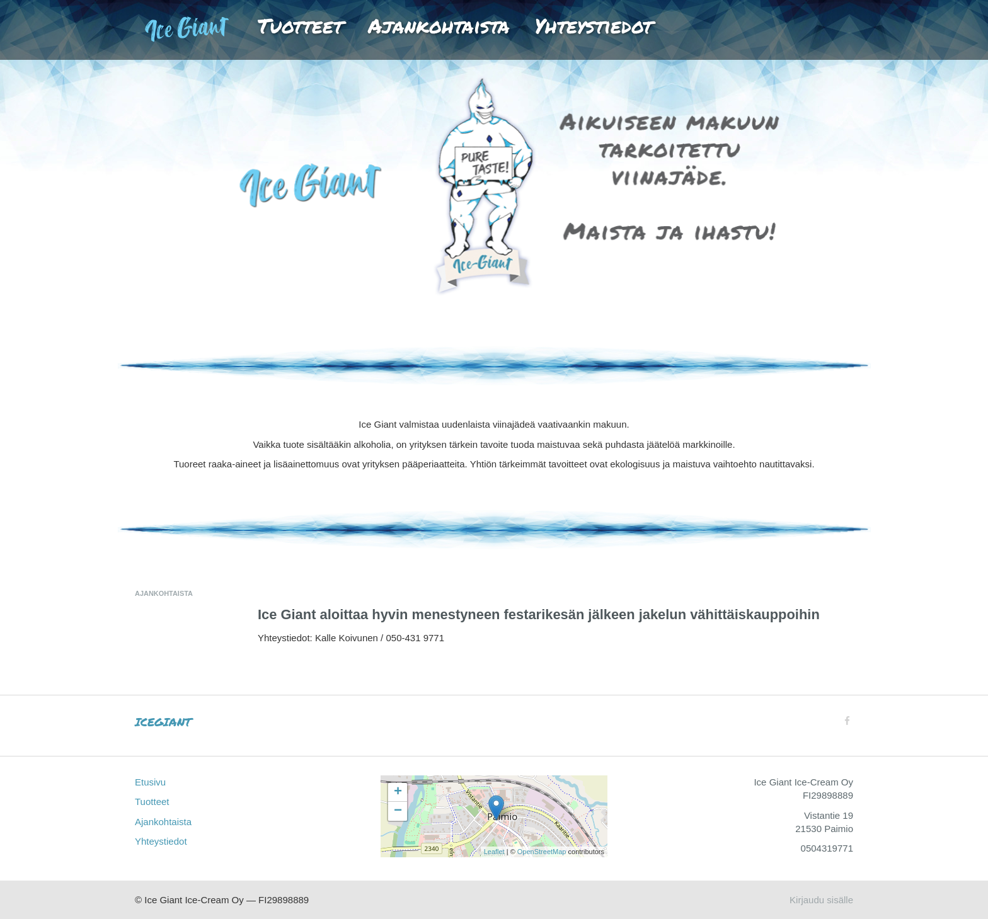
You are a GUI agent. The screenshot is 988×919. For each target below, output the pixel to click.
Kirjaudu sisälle (821, 899)
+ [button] (398, 792)
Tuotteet (300, 25)
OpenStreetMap (541, 851)
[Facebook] (847, 721)
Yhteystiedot (593, 25)
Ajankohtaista (439, 25)
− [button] (398, 811)
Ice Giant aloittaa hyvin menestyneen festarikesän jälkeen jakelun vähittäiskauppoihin (539, 614)
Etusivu (196, 25)
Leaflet (494, 851)
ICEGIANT (163, 722)
